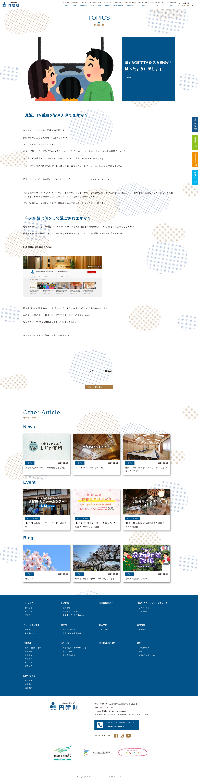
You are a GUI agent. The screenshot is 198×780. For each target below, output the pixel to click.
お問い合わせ (29, 676)
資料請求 (28, 680)
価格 (99, 4)
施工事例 (93, 4)
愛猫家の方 (29, 633)
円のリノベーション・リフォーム (152, 603)
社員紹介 (28, 655)
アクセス (28, 666)
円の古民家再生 (130, 4)
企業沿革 (28, 659)
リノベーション (145, 608)
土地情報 (142, 630)
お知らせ (75, 4)
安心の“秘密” (68, 651)
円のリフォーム (143, 4)
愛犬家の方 (29, 630)
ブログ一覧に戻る (95, 393)
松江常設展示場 (69, 630)
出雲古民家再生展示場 (72, 633)
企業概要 (28, 651)
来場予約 (28, 684)
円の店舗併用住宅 (107, 643)
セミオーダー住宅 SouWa (73, 615)
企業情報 (186, 4)
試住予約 (28, 688)
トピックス (28, 603)
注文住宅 (66, 608)
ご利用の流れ (144, 648)
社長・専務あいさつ (33, 648)
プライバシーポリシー (102, 735)
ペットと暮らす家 (157, 4)
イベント (66, 4)
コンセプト (107, 4)
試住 (139, 643)
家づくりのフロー (70, 655)
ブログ (27, 615)
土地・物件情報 (171, 4)
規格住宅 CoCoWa (70, 611)
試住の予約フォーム (147, 655)
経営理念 (28, 662)
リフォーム (143, 611)
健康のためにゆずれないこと (74, 648)
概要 (140, 651)
